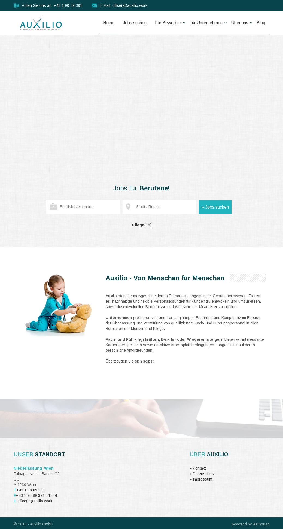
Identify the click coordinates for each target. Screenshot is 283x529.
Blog (259, 22)
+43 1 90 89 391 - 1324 (36, 495)
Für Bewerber (159, 22)
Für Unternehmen (200, 22)
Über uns (236, 22)
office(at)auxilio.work (34, 501)
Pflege (141, 225)
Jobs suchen (123, 22)
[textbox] (83, 207)
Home (95, 22)
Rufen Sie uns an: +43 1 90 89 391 (52, 5)
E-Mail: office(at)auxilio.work (123, 5)
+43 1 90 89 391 (30, 490)
